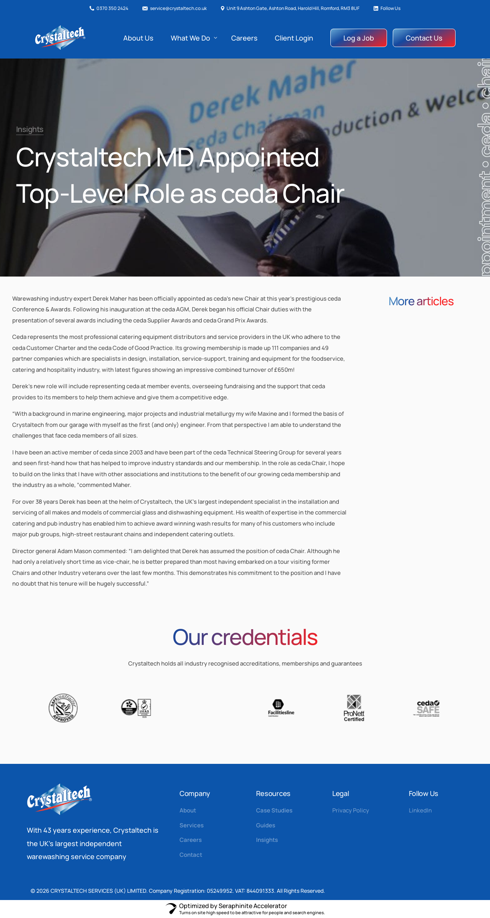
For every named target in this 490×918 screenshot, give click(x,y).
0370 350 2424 (112, 8)
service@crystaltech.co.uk (178, 8)
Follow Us (390, 8)
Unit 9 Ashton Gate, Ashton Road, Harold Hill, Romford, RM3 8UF (293, 8)
